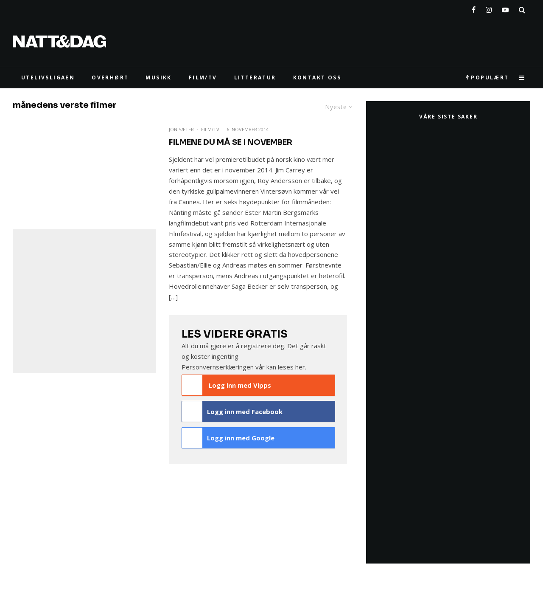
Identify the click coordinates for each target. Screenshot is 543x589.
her (300, 367)
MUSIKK (158, 77)
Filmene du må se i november (230, 142)
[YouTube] (505, 8)
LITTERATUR (255, 77)
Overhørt (110, 77)
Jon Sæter (181, 129)
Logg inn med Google (228, 438)
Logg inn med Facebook (232, 411)
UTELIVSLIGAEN (48, 77)
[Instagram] (489, 8)
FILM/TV (203, 77)
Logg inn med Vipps (226, 385)
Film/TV (210, 129)
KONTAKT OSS (317, 77)
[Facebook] (474, 8)
